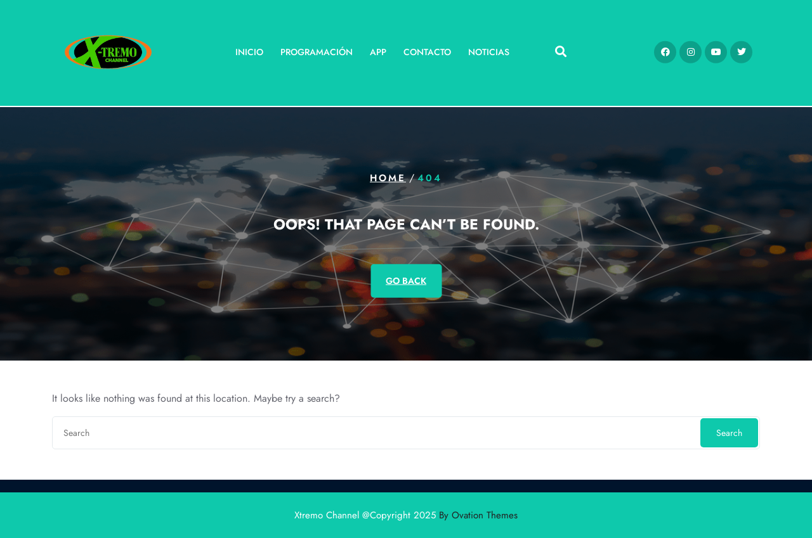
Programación (316, 48)
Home (388, 178)
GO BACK (406, 280)
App (378, 48)
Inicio (249, 48)
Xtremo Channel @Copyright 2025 (406, 515)
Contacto (427, 48)
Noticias (488, 48)
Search (729, 432)
